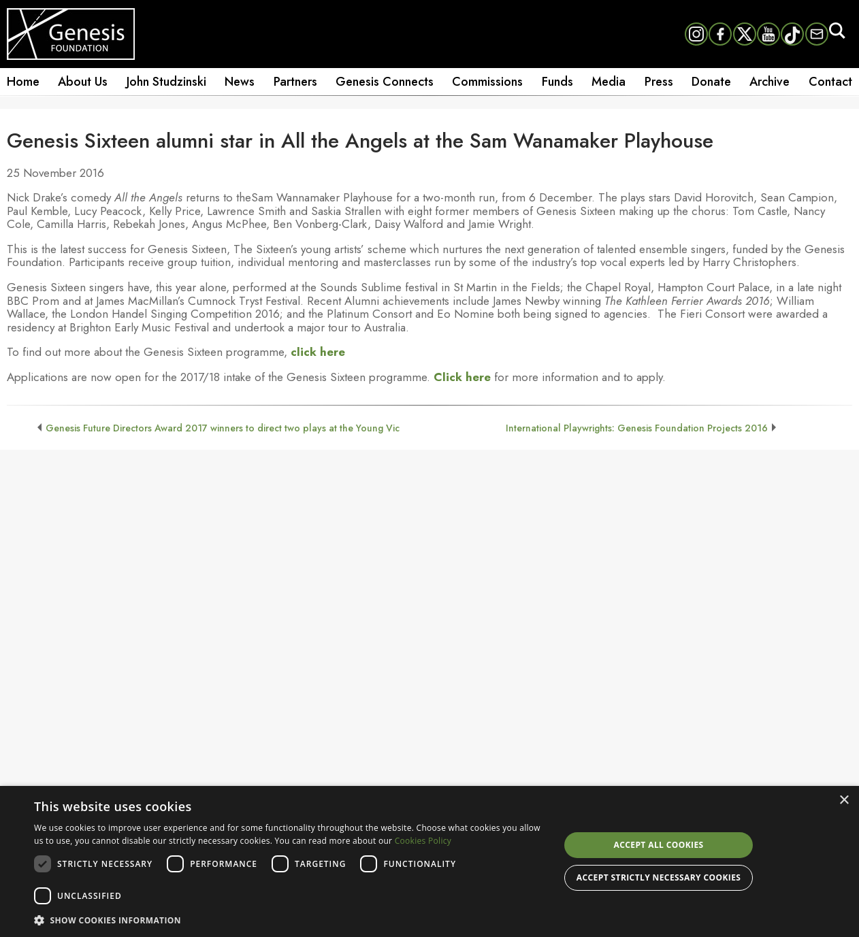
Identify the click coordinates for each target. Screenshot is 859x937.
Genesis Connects (385, 82)
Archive (769, 82)
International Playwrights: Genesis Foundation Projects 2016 (637, 428)
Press (659, 82)
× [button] (844, 800)
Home (23, 82)
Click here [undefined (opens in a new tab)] (462, 377)
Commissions (487, 82)
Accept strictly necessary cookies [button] (659, 877)
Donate (711, 82)
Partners (295, 82)
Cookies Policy (423, 840)
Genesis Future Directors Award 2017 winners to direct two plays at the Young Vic (223, 428)
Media (608, 82)
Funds (557, 82)
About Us (83, 82)
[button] (289, 919)
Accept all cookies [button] (659, 845)
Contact (830, 82)
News (240, 82)
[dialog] (429, 861)
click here (318, 352)
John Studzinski (166, 82)
